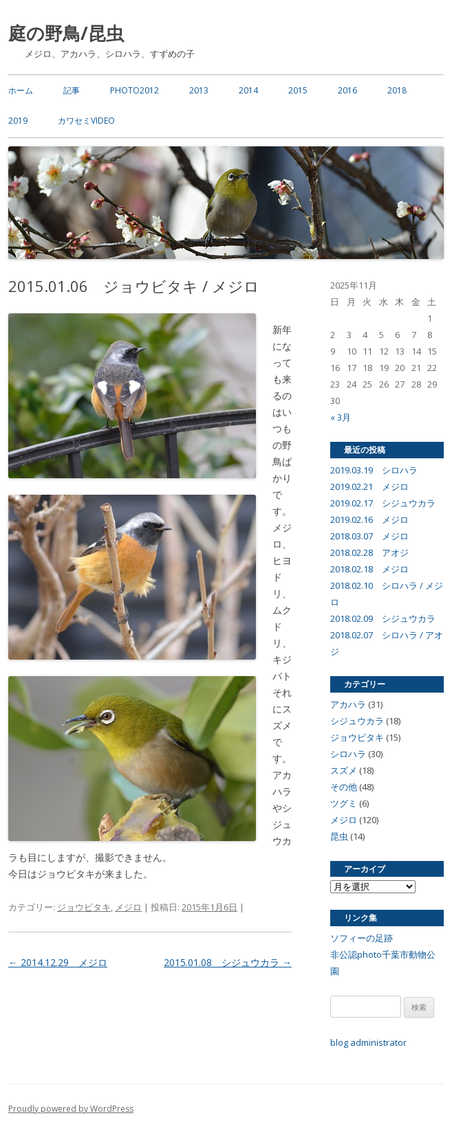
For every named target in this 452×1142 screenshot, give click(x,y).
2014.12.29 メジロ (57, 962)
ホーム (20, 90)
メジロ (128, 907)
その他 (343, 787)
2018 (397, 90)
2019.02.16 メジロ (369, 519)
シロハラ (348, 754)
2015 (298, 90)
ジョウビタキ (84, 907)
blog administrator (368, 1042)
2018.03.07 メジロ (369, 536)
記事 (71, 90)
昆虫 (339, 836)
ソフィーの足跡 (361, 938)
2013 (198, 90)
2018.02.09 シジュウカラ (382, 618)
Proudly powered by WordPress (70, 1109)
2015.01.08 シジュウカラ (228, 962)
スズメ (343, 770)
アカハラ (348, 704)
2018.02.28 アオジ (369, 552)
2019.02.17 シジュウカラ (382, 503)
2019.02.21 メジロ (369, 486)
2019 (18, 120)
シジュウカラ (357, 721)
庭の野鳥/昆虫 (66, 33)
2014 (248, 90)
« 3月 (340, 417)
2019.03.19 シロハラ (374, 470)
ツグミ (343, 803)
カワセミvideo (86, 120)
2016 (347, 90)
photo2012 (134, 90)
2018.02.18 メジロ (369, 569)
